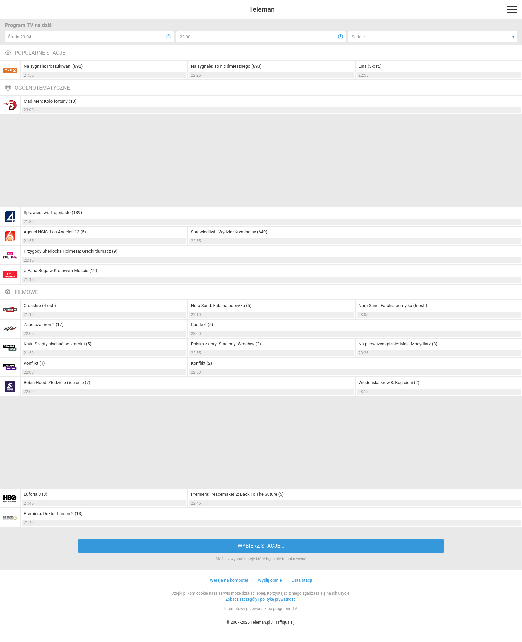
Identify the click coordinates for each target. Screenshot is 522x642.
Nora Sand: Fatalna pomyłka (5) (221, 305)
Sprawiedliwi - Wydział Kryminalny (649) (229, 231)
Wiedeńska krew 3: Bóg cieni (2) (388, 382)
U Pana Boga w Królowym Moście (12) (60, 270)
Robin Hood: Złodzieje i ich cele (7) (57, 382)
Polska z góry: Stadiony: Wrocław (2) (226, 343)
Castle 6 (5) (202, 324)
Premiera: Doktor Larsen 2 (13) (53, 513)
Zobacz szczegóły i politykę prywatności (261, 599)
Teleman (262, 9)
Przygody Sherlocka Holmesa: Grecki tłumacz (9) (70, 251)
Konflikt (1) (34, 363)
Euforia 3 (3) (35, 494)
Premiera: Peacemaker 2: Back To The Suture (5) (237, 494)
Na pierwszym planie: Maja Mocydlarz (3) (397, 343)
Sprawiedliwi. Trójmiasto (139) (53, 212)
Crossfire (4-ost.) (40, 305)
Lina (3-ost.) (369, 66)
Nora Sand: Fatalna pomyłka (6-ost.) (392, 305)
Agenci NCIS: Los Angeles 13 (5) (55, 231)
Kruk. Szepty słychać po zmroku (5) (57, 343)
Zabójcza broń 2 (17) (44, 324)
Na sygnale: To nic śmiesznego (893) (226, 66)
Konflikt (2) (201, 363)
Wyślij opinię (270, 580)
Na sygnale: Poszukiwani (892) (53, 66)
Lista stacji (301, 580)
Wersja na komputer (229, 580)
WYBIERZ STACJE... (261, 546)
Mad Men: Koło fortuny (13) (50, 101)
